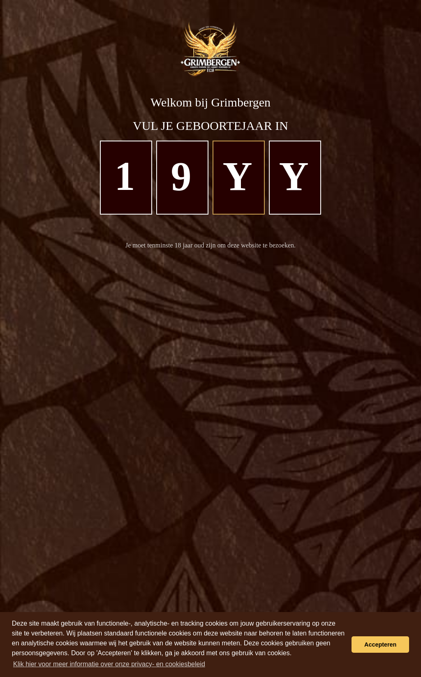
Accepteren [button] (380, 644)
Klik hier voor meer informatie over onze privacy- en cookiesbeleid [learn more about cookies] (109, 664)
